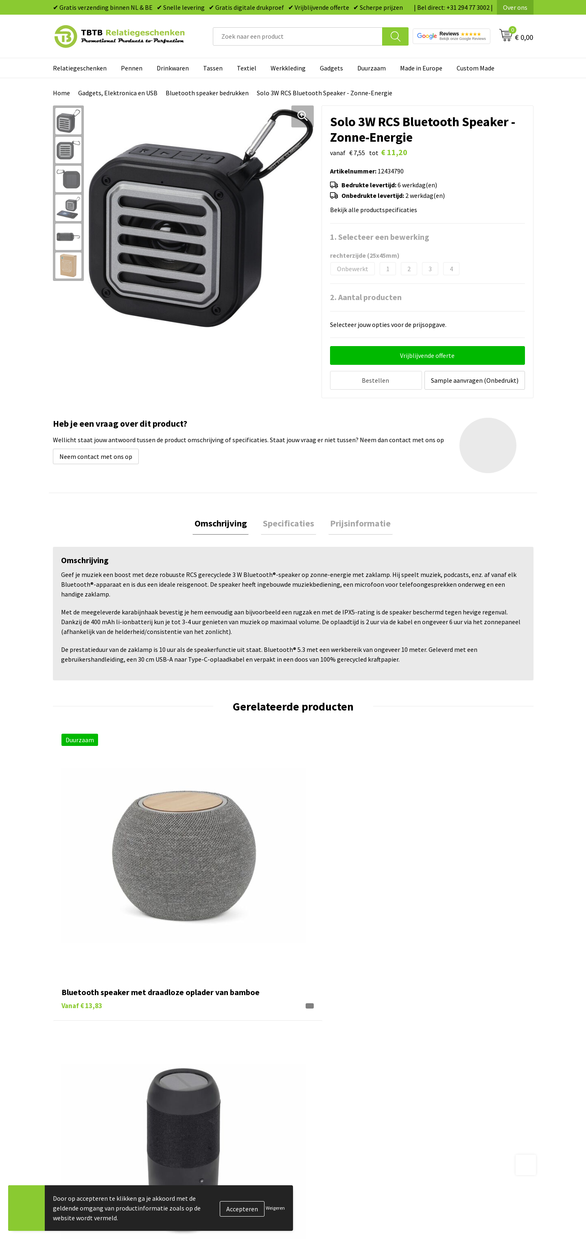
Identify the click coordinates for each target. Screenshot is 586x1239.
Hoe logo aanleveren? (214, 1074)
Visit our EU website (449, 1099)
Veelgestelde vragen (212, 1013)
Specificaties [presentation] (288, 522)
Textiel (246, 68)
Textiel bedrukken (328, 1074)
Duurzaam (371, 68)
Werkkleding (288, 68)
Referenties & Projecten (455, 1050)
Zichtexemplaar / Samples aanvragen (236, 1087)
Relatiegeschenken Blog (456, 1037)
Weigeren (275, 1208)
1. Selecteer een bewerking (379, 237)
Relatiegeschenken (80, 68)
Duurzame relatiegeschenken (344, 1037)
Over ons (515, 7)
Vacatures (435, 1025)
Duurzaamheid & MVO (213, 1099)
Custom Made (475, 68)
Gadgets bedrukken (330, 1050)
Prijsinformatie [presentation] (356, 522)
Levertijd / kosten (208, 1025)
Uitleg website (204, 1037)
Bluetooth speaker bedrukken (207, 93)
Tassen (213, 68)
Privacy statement (448, 1062)
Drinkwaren (173, 68)
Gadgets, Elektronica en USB (117, 93)
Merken (313, 1099)
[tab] (224, 523)
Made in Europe (421, 68)
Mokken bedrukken (329, 1062)
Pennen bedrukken (329, 1013)
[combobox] (298, 36)
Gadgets (331, 68)
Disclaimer (437, 1074)
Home (61, 93)
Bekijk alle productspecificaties (376, 210)
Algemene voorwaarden (455, 1087)
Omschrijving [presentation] (224, 522)
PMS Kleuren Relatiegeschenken (229, 1062)
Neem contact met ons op (95, 454)
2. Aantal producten (366, 297)
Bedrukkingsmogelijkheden (222, 1050)
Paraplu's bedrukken (331, 1087)
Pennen (131, 68)
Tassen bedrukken (328, 1025)
